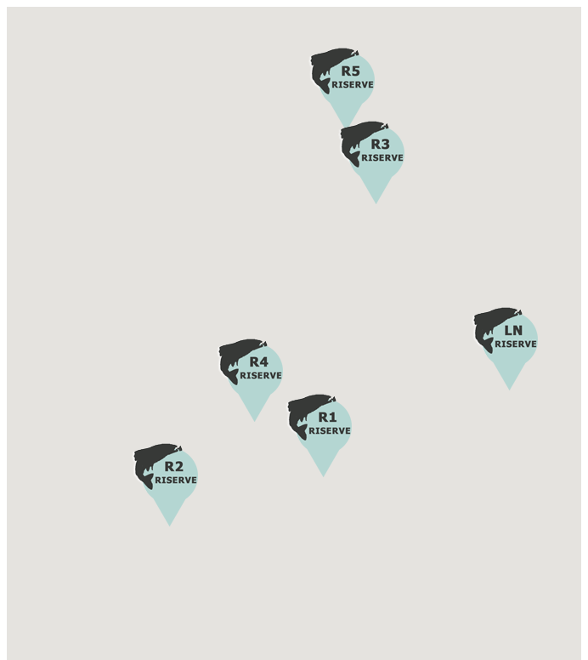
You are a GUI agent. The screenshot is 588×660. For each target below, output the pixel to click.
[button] (319, 436)
